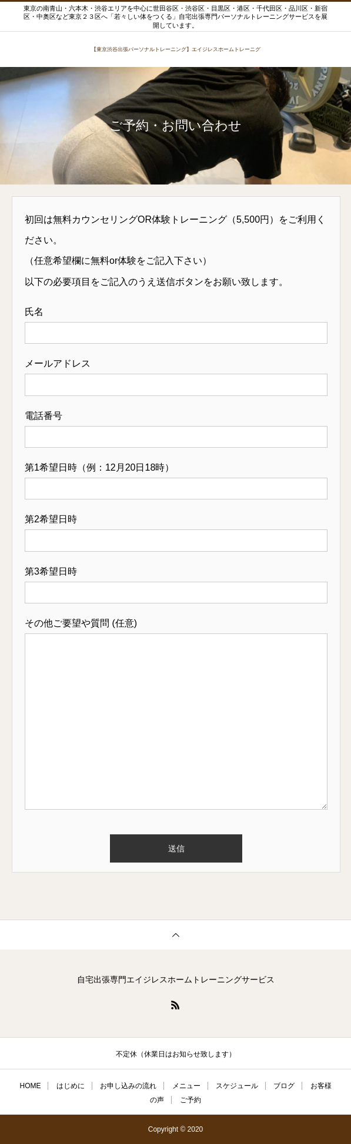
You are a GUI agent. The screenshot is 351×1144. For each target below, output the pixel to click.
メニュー (186, 1086)
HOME (30, 1086)
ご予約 (190, 1100)
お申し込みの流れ (128, 1086)
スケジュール (237, 1086)
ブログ (284, 1086)
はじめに (70, 1086)
